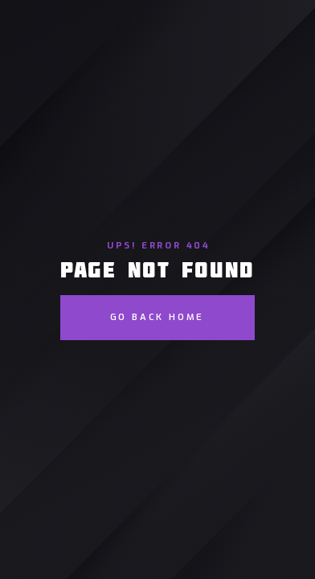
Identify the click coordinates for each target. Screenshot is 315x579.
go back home (157, 317)
